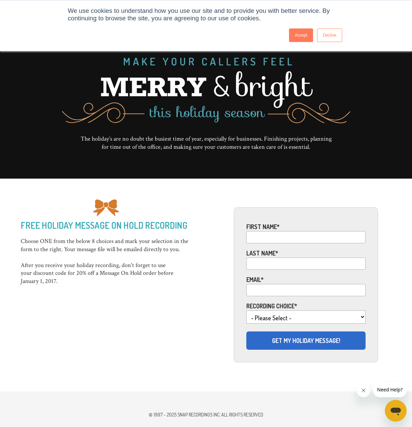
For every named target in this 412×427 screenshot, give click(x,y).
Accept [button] (301, 35)
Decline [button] (329, 35)
